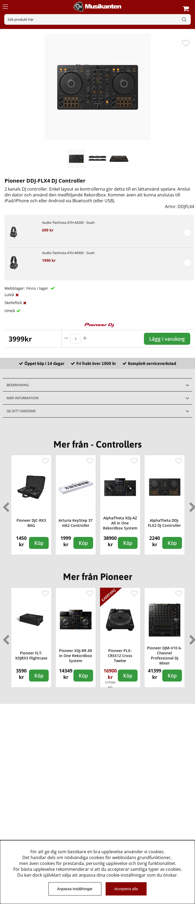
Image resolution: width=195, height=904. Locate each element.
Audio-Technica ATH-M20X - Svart (68, 222)
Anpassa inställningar (75, 889)
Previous (4, 505)
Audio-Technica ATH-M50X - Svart (68, 252)
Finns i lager (37, 288)
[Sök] (97, 19)
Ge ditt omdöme (21, 411)
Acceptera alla (126, 889)
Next (191, 505)
